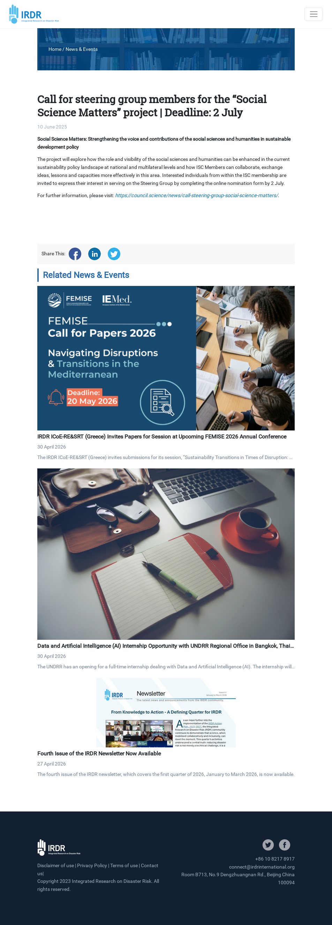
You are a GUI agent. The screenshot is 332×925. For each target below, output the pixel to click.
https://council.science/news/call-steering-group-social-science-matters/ (196, 196)
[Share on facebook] (75, 254)
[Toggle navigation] (313, 14)
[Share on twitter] (114, 254)
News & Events (82, 49)
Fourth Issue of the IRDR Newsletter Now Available (99, 753)
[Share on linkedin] (94, 254)
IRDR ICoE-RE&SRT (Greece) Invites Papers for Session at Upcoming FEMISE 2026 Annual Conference (161, 436)
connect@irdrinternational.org (262, 867)
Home (54, 49)
